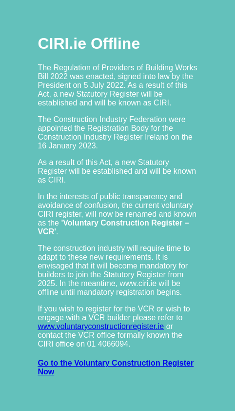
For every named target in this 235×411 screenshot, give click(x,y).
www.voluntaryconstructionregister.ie (101, 326)
